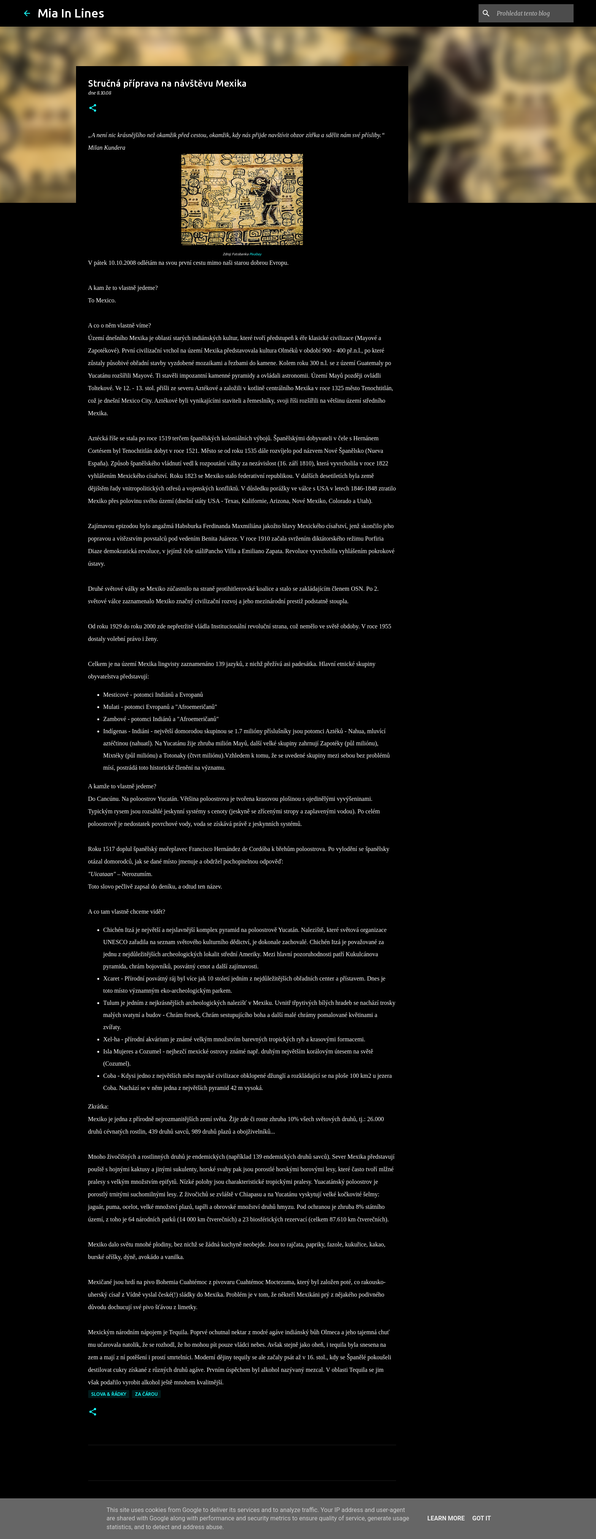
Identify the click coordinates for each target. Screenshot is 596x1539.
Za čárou (146, 1394)
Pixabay (255, 254)
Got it (481, 1518)
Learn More (445, 1518)
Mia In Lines (71, 13)
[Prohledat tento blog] (534, 13)
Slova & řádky (108, 1394)
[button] (92, 108)
